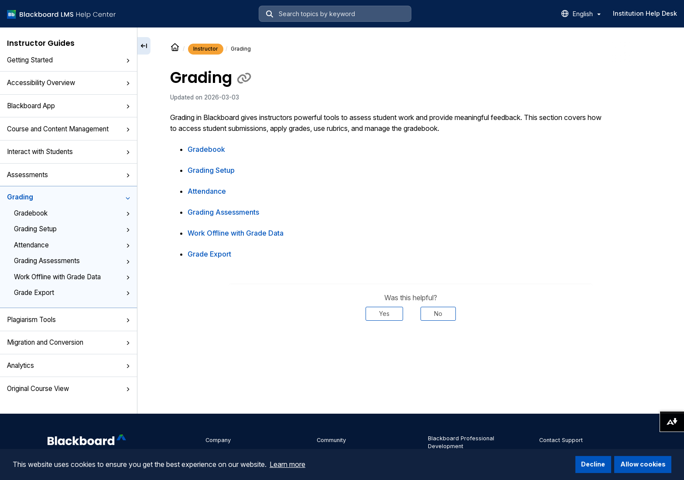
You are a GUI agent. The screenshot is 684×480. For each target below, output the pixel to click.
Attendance (72, 245)
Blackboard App (68, 106)
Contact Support (561, 440)
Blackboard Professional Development (461, 442)
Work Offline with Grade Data (72, 277)
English (587, 13)
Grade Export (72, 292)
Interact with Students (68, 151)
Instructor (205, 48)
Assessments (68, 175)
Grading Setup (72, 229)
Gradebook (72, 213)
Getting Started (68, 60)
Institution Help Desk (645, 13)
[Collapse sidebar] (143, 46)
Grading (68, 197)
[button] (128, 60)
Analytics (68, 365)
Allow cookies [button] (643, 464)
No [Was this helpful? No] (438, 313)
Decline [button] (593, 464)
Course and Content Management (68, 129)
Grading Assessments (72, 261)
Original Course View (68, 388)
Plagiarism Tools (68, 319)
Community (331, 440)
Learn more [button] (287, 464)
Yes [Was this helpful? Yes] (384, 313)
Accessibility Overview (68, 83)
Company (218, 440)
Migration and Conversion (68, 342)
